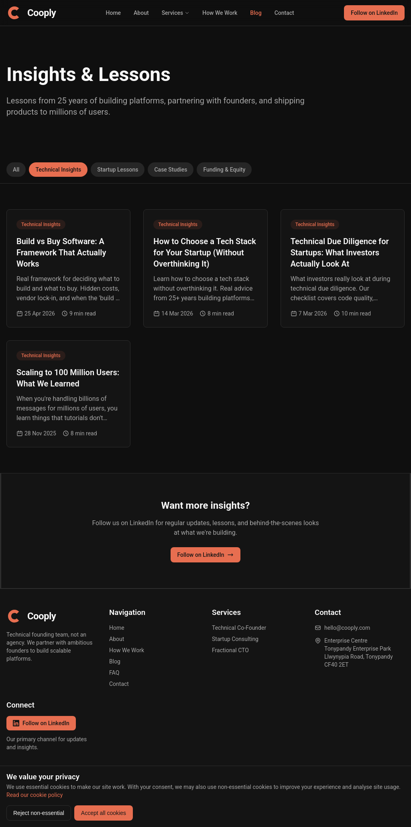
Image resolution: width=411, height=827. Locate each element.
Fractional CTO (230, 650)
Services (176, 13)
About (141, 13)
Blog (255, 13)
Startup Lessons (117, 169)
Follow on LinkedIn (374, 13)
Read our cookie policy (34, 795)
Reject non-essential (38, 813)
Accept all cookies (103, 813)
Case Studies (170, 169)
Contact (284, 13)
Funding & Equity (224, 169)
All (16, 169)
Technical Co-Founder (239, 628)
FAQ (114, 672)
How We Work (219, 13)
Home (113, 13)
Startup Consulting (235, 639)
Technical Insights (58, 169)
